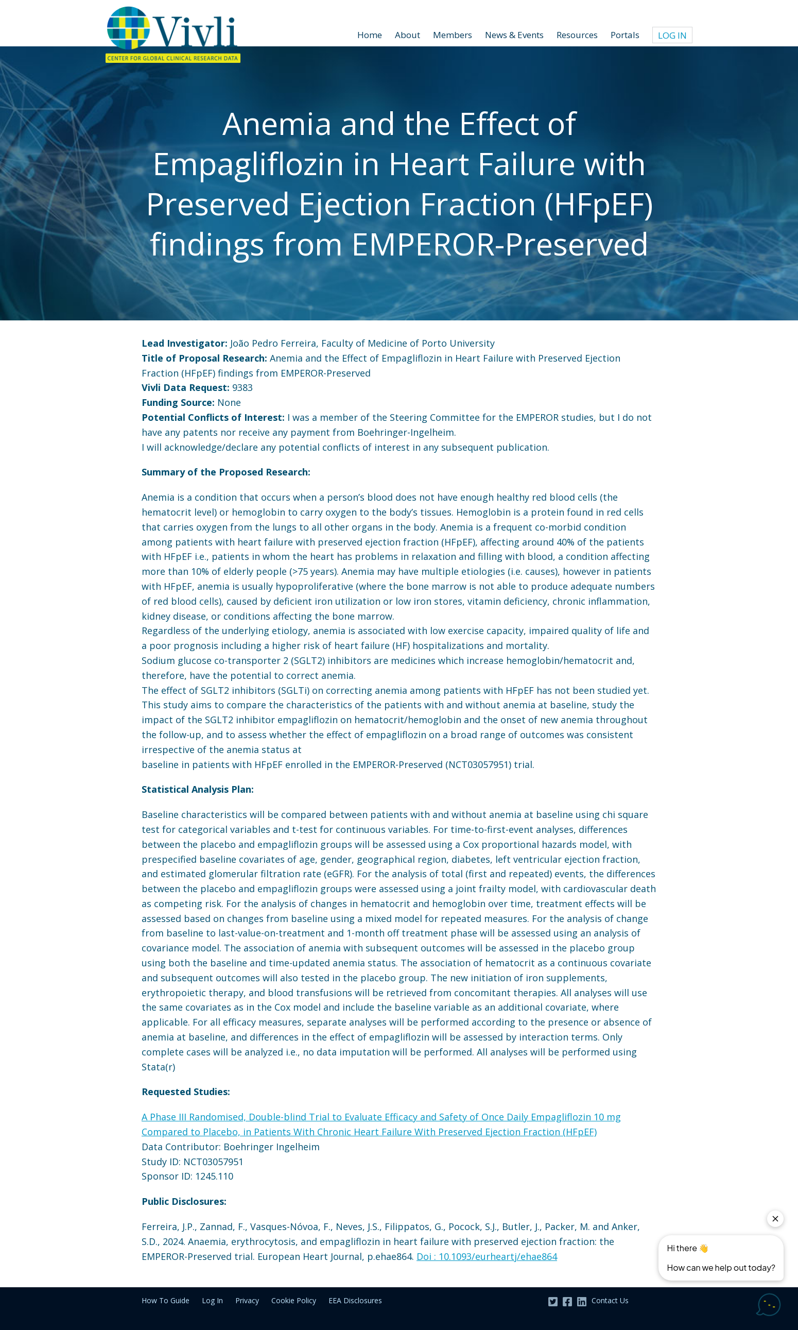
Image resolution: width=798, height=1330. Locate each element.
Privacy (247, 1300)
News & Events (514, 35)
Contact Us (610, 1300)
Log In (672, 35)
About (407, 35)
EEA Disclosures (355, 1300)
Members (452, 35)
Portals (625, 35)
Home (369, 35)
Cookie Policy (293, 1300)
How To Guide (165, 1300)
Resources (577, 35)
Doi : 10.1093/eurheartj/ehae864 (487, 1256)
